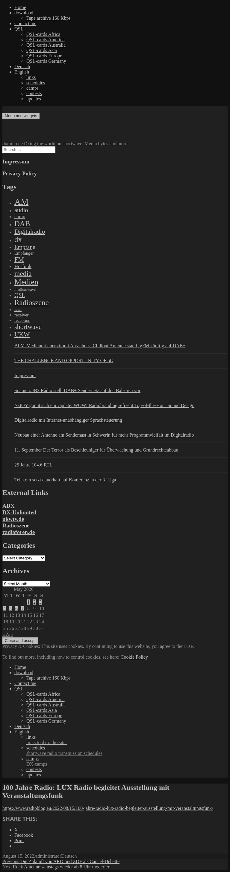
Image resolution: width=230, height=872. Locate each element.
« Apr (7, 634)
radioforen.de (18, 532)
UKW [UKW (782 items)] (22, 334)
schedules (35, 82)
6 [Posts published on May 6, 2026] (16, 608)
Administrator (47, 856)
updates (33, 98)
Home (20, 7)
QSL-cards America (45, 39)
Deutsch (22, 66)
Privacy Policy (19, 173)
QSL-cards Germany (46, 61)
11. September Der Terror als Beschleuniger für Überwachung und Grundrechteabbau (96, 449)
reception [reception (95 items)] (22, 320)
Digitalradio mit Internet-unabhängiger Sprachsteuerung (68, 420)
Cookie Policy (134, 657)
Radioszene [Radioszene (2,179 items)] (31, 303)
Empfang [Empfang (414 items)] (25, 247)
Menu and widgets (21, 116)
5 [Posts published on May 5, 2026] (10, 608)
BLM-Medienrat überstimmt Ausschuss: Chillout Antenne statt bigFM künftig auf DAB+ (99, 345)
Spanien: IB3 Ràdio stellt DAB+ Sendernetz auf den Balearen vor (77, 390)
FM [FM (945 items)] (19, 259)
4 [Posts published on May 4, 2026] (4, 608)
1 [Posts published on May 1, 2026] (28, 602)
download (23, 12)
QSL (18, 28)
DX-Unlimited (19, 512)
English (21, 71)
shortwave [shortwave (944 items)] (28, 327)
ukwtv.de (13, 519)
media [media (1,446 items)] (22, 273)
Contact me (25, 23)
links (31, 77)
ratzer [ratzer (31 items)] (18, 310)
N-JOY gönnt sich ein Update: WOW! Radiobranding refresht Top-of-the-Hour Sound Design (104, 405)
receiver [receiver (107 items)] (21, 315)
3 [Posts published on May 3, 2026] (40, 602)
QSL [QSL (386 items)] (19, 295)
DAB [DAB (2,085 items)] (22, 224)
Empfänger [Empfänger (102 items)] (24, 253)
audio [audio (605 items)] (21, 210)
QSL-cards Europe (44, 55)
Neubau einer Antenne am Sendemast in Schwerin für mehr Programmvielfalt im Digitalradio (104, 434)
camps (32, 88)
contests (34, 93)
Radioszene (15, 525)
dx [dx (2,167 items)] (18, 239)
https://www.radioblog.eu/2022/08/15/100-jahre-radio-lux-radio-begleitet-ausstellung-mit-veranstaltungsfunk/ (107, 808)
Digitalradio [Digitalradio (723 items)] (29, 231)
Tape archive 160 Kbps (48, 18)
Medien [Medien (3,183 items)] (26, 282)
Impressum (15, 161)
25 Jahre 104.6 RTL (33, 464)
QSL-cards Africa (43, 34)
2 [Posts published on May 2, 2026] (34, 602)
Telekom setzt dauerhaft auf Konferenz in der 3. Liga (65, 479)
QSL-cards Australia (46, 45)
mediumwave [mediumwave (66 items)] (25, 289)
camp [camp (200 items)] (19, 216)
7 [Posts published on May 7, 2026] (22, 608)
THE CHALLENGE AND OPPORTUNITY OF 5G (63, 360)
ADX (8, 506)
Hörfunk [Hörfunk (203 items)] (22, 266)
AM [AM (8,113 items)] (21, 201)
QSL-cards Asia (41, 50)
